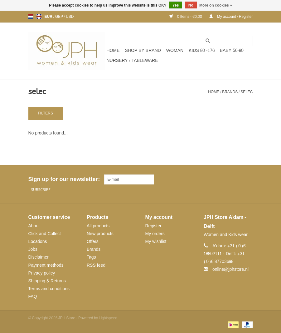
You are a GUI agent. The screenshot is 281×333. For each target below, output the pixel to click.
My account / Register (231, 16)
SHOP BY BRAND (143, 50)
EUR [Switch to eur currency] (49, 16)
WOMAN (174, 50)
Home (113, 50)
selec (246, 91)
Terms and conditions (49, 289)
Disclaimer (38, 257)
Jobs (33, 249)
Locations (37, 241)
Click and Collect (44, 234)
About (34, 226)
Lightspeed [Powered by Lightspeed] (108, 318)
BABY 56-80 (232, 50)
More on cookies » (215, 5)
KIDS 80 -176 (202, 50)
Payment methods (46, 265)
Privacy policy (41, 273)
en (38, 16)
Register (153, 226)
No (190, 5)
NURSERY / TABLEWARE (132, 60)
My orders (155, 234)
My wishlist (156, 241)
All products (98, 226)
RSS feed (96, 265)
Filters (45, 113)
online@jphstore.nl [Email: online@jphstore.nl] (230, 269)
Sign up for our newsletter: (63, 179)
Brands (230, 91)
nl (30, 16)
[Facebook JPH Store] (225, 179)
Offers (93, 241)
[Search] (228, 41)
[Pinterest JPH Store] (237, 179)
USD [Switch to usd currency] (70, 16)
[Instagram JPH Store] (248, 179)
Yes (175, 5)
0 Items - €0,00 (186, 16)
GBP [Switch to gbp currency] (59, 16)
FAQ (32, 296)
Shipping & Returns (47, 281)
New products (100, 234)
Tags (91, 257)
